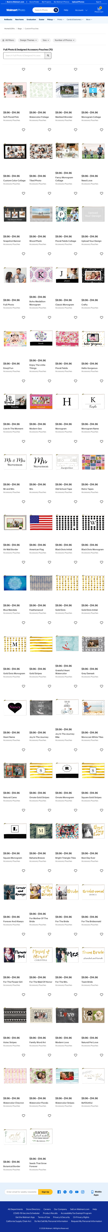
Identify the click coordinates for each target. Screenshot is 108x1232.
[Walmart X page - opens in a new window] (65, 1192)
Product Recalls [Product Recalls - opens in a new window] (50, 1213)
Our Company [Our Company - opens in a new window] (60, 1209)
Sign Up (45, 1192)
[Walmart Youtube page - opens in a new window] (76, 1192)
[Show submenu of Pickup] (54, 19)
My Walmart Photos (61, 2)
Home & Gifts (9, 29)
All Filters (8, 40)
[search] (48, 55)
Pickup (50, 19)
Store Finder (34, 2)
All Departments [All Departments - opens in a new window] (15, 1209)
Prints (59, 19)
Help (66, 10)
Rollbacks (8, 19)
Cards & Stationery (74, 19)
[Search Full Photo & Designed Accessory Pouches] (24, 55)
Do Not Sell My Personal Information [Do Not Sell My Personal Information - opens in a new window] (51, 1221)
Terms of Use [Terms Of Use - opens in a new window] (44, 1217)
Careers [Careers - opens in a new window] (47, 1209)
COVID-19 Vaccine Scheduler (26, 1213)
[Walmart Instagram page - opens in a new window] (82, 1192)
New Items (19, 19)
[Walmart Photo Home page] (16, 10)
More (88, 19)
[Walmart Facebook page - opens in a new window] (59, 1192)
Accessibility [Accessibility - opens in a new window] (66, 1213)
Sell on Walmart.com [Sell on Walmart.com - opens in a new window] (79, 1209)
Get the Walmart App (25, 1217)
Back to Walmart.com (14, 2)
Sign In (98, 2)
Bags (20, 29)
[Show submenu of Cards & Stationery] (83, 19)
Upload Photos (78, 2)
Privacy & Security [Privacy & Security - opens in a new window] (61, 1217)
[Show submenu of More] (91, 19)
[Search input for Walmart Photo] (43, 10)
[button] (15, 69)
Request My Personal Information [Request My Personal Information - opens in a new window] (86, 1221)
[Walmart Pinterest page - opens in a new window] (71, 1192)
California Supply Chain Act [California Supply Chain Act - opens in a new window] (18, 1221)
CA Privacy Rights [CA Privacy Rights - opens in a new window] (81, 1217)
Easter (41, 19)
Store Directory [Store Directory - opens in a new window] (33, 1209)
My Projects (46, 2)
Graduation (31, 19)
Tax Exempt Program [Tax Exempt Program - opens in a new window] (82, 1213)
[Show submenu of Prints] (63, 19)
